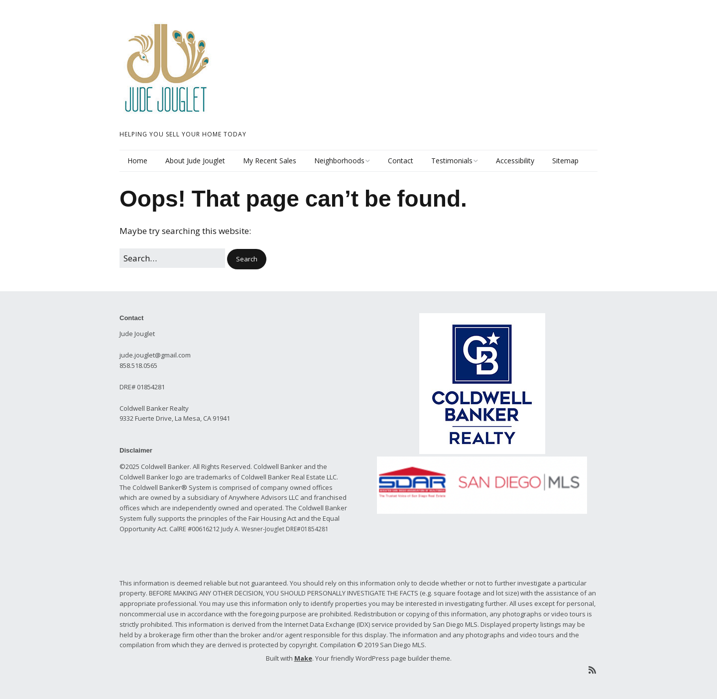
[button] (246, 259)
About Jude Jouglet (195, 160)
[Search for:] (172, 258)
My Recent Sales (269, 160)
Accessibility (515, 160)
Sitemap (565, 160)
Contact (400, 160)
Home (137, 160)
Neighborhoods (339, 160)
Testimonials (452, 160)
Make (303, 658)
